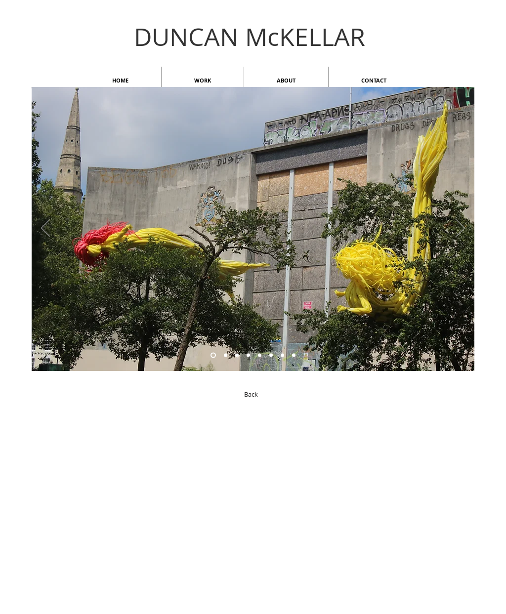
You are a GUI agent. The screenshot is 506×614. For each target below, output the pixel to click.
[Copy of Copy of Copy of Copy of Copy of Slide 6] (271, 355)
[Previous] (45, 228)
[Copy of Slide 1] (293, 355)
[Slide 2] (237, 355)
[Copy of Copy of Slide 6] (213, 355)
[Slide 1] (282, 355)
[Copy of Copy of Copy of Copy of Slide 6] (248, 355)
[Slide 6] (225, 355)
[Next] (460, 228)
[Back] (251, 394)
